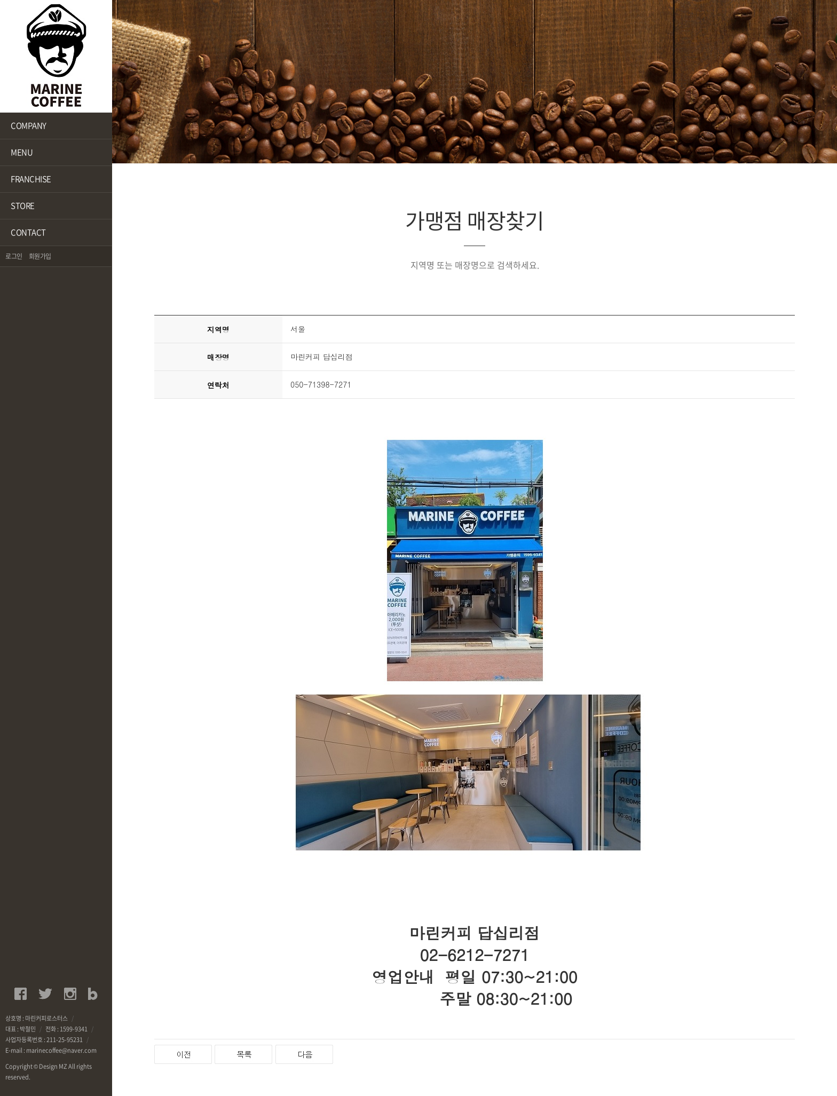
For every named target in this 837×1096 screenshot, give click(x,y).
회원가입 (40, 256)
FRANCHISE (31, 179)
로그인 (13, 256)
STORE (23, 205)
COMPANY (28, 125)
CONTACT (28, 232)
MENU (22, 152)
